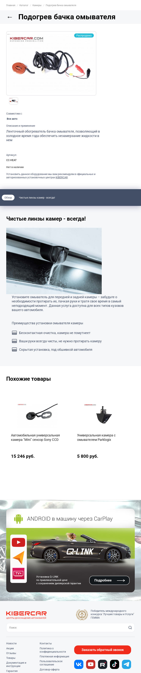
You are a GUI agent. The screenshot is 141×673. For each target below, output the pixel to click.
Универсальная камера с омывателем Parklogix (96, 437)
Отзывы (11, 653)
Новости (11, 643)
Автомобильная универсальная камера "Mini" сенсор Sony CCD (35, 437)
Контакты (46, 643)
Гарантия (12, 671)
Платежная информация (54, 656)
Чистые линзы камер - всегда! (37, 197)
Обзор (8, 197)
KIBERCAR (62, 177)
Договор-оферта (49, 669)
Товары (10, 657)
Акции (10, 648)
